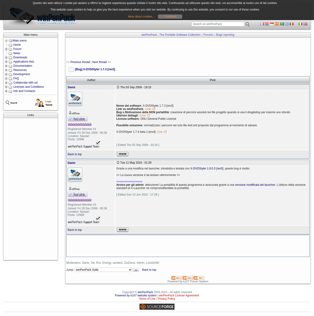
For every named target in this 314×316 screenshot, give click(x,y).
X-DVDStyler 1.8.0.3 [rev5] (206, 168)
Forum (17, 49)
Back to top (75, 154)
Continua (170, 16)
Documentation (22, 65)
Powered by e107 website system (136, 295)
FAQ (16, 78)
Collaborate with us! (25, 82)
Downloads (20, 57)
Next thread (99, 62)
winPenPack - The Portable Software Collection (171, 34)
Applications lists (23, 61)
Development (21, 74)
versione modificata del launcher (255, 184)
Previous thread (80, 62)
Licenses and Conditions (28, 86)
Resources (20, 70)
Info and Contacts (24, 91)
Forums (208, 34)
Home (17, 44)
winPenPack (145, 292)
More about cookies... (141, 16)
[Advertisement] (30, 189)
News (16, 53)
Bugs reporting (225, 34)
